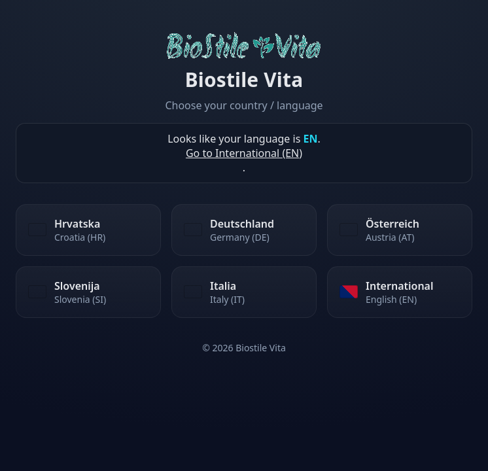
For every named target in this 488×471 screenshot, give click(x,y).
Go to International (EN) (244, 153)
